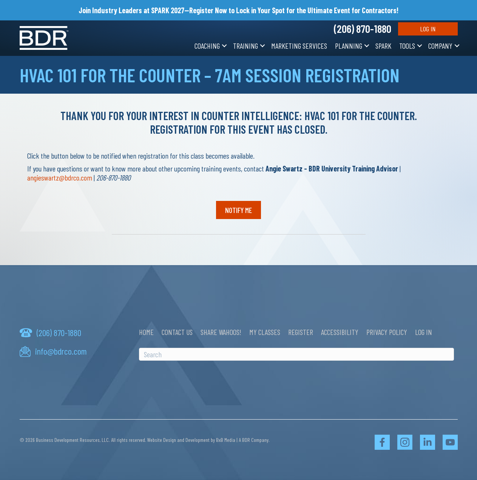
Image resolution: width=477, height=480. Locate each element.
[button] (224, 45)
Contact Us (177, 331)
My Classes (264, 331)
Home (146, 331)
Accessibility (339, 331)
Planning (348, 45)
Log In (427, 28)
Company (440, 45)
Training (245, 45)
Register (300, 331)
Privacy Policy (386, 331)
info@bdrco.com (61, 351)
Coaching (207, 45)
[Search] (296, 354)
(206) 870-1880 (362, 28)
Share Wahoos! (221, 331)
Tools (407, 45)
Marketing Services (299, 45)
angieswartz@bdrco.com (59, 177)
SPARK (383, 45)
